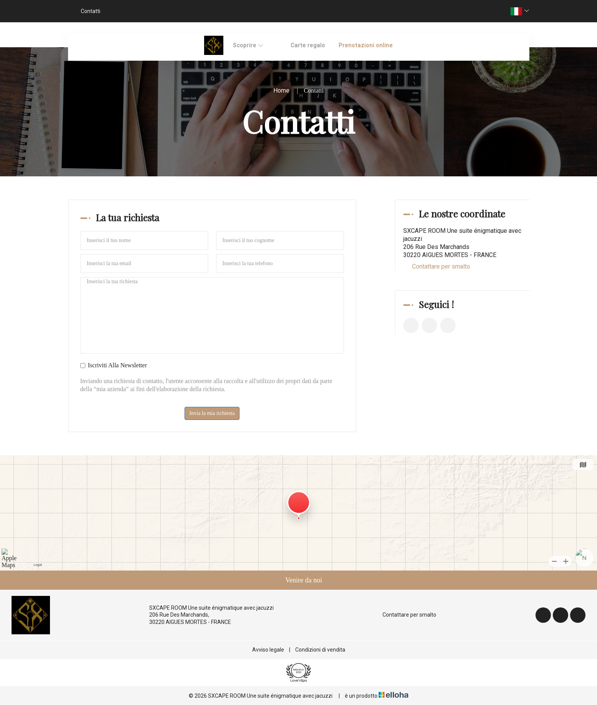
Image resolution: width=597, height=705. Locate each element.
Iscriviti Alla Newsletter (113, 365)
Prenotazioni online (366, 45)
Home (281, 90)
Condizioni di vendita (320, 650)
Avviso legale (268, 650)
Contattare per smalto (441, 266)
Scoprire (248, 45)
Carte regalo (308, 45)
